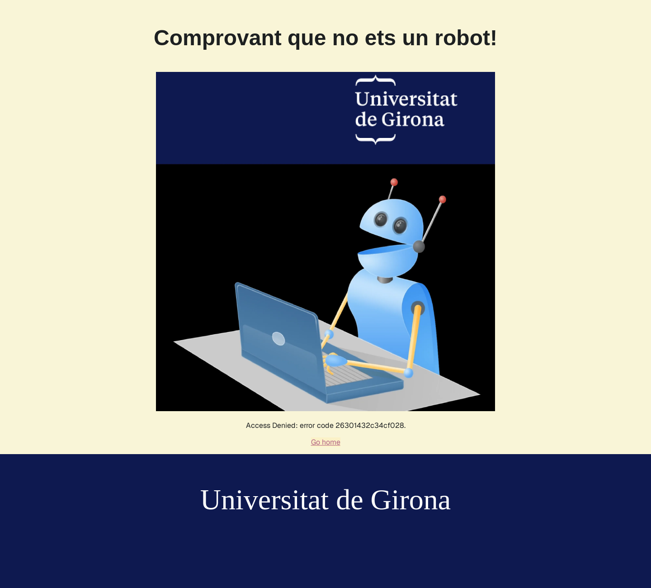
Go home (325, 442)
